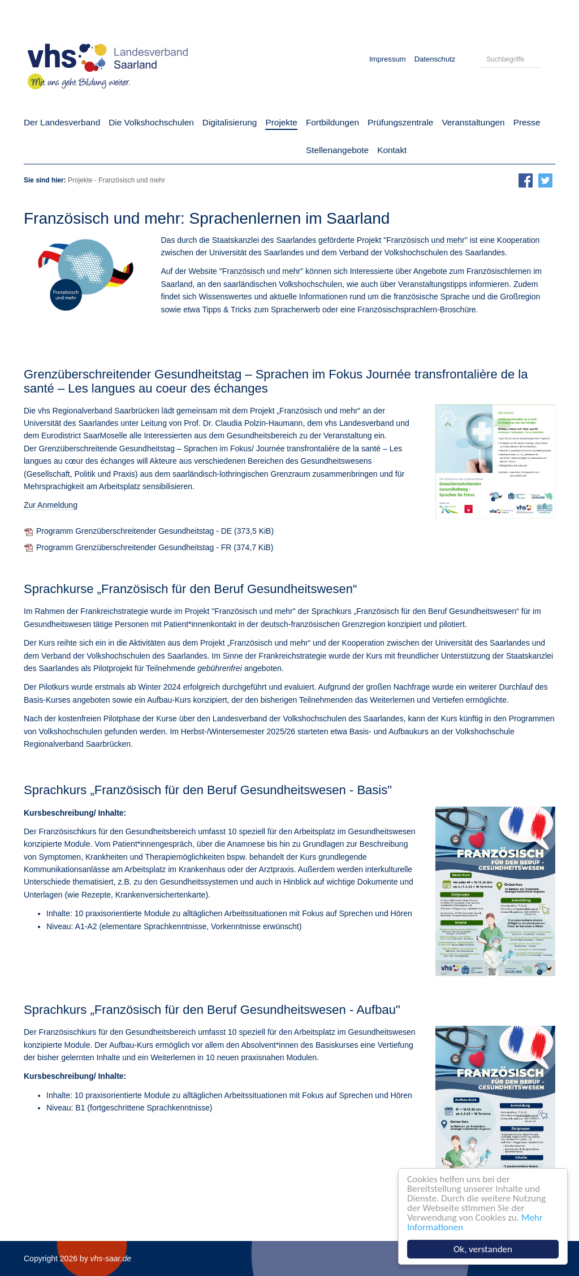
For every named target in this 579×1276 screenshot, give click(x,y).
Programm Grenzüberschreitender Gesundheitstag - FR (154, 547)
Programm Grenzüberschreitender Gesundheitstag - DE (155, 530)
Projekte (80, 180)
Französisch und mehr (425, 240)
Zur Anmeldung (50, 504)
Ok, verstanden (483, 1249)
